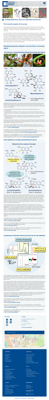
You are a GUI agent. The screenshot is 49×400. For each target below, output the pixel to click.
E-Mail (24, 325)
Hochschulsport (8, 372)
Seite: (27, 394)
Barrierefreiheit (31, 398)
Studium (7, 356)
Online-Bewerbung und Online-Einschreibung (32, 374)
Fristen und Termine (30, 354)
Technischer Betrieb (9, 392)
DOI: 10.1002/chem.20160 (10, 230)
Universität (7, 354)
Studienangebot (29, 356)
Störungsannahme (9, 391)
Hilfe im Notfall (8, 393)
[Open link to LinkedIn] (6, 322)
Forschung (7, 357)
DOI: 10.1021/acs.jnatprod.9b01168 (31, 137)
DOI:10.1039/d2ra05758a (13, 127)
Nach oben (28, 388)
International (8, 361)
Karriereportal (29, 358)
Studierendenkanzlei (9, 376)
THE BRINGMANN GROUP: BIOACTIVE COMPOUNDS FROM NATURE (23, 19)
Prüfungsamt (8, 375)
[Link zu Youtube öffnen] (6, 325)
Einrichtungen (8, 360)
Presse (7, 388)
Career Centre (8, 379)
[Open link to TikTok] (10, 319)
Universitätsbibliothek (10, 369)
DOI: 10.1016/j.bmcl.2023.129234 (12, 296)
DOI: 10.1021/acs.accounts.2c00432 (12, 220)
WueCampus (29, 370)
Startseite (7, 351)
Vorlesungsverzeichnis (31, 372)
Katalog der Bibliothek (31, 376)
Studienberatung (8, 373)
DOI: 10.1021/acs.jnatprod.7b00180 (12, 302)
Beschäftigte (29, 360)
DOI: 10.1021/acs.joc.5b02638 (11, 312)
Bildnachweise (29, 386)
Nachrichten (29, 357)
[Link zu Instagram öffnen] (6, 319)
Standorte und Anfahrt (10, 387)
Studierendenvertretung (10, 377)
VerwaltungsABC (30, 361)
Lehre (6, 358)
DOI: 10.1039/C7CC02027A (11, 307)
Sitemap (28, 385)
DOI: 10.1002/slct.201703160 (11, 225)
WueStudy (28, 369)
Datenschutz (23, 398)
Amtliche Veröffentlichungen (32, 363)
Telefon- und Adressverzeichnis (12, 385)
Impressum (17, 398)
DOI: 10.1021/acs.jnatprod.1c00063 (28, 132)
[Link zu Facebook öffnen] (10, 322)
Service (7, 366)
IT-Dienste (7, 370)
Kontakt (23, 316)
